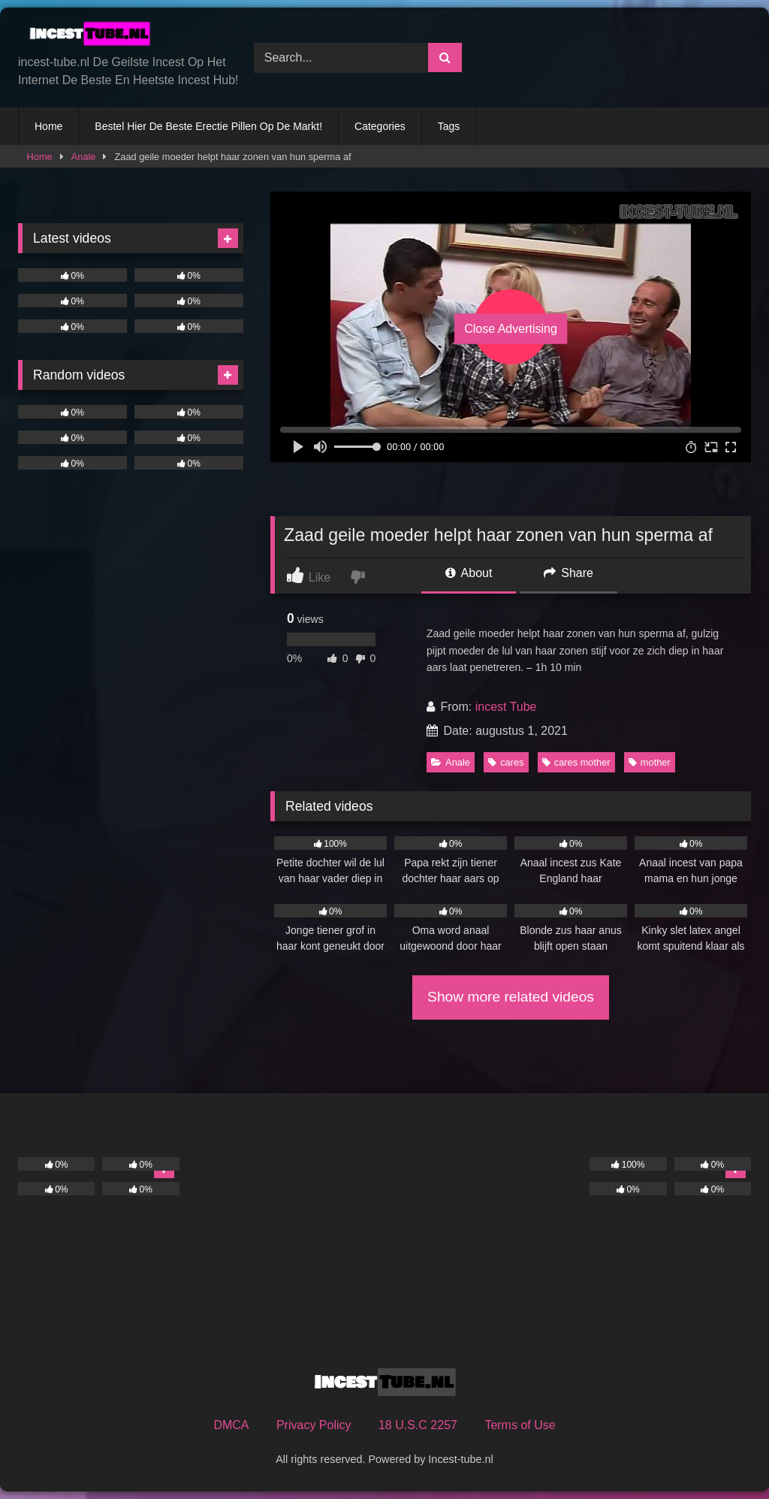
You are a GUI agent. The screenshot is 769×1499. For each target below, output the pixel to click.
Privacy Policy (313, 1425)
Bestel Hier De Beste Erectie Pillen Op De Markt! (208, 126)
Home (48, 126)
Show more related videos (510, 997)
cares (505, 762)
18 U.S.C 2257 (417, 1425)
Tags (449, 126)
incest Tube (506, 706)
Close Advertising (510, 328)
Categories (380, 126)
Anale (83, 156)
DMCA (231, 1425)
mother (650, 762)
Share (568, 573)
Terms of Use (519, 1425)
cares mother (576, 762)
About (468, 573)
